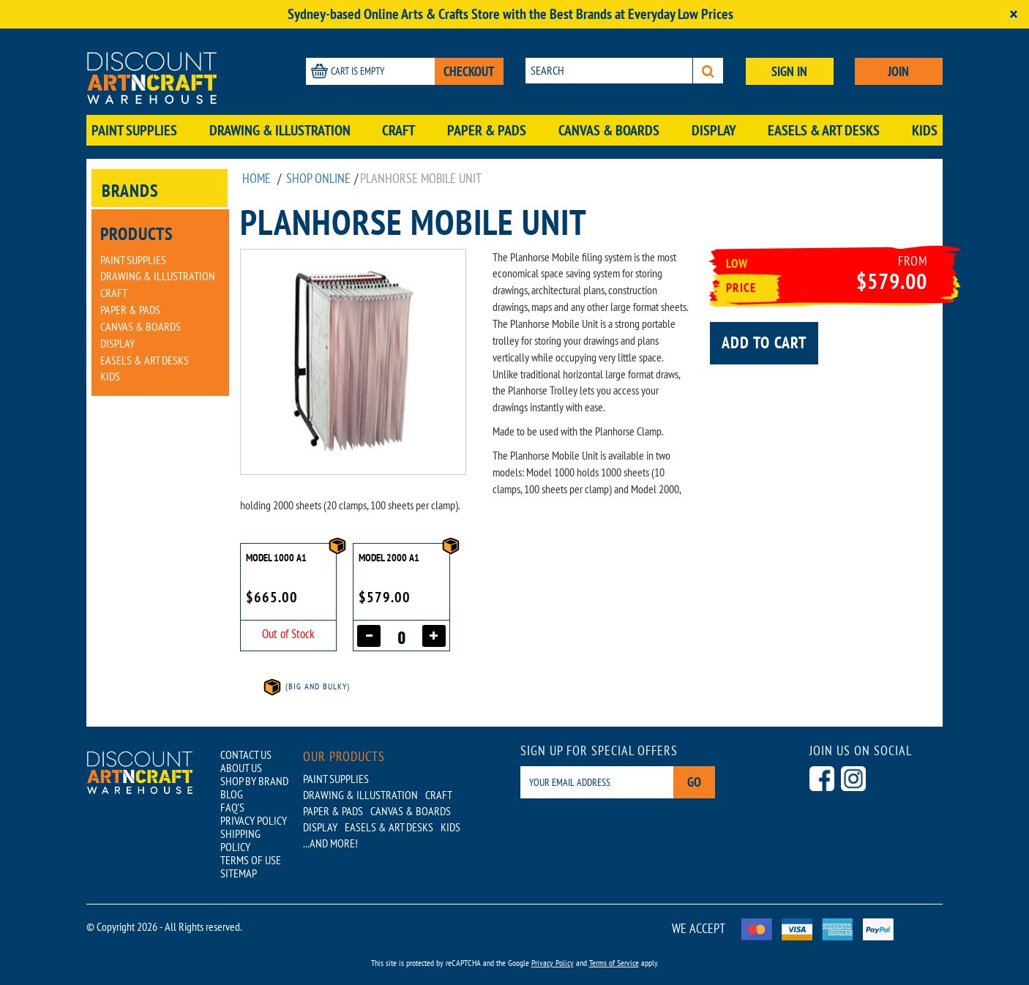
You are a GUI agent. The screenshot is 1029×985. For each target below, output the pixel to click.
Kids (925, 130)
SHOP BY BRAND (254, 781)
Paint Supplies (134, 130)
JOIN (898, 71)
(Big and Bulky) (306, 686)
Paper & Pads (486, 130)
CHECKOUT (469, 71)
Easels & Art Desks (824, 130)
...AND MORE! (330, 843)
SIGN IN (789, 71)
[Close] (1013, 14)
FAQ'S (232, 807)
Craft (398, 130)
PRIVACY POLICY (253, 820)
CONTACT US (246, 754)
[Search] (708, 70)
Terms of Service (614, 962)
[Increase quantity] (434, 636)
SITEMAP (238, 873)
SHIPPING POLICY (240, 840)
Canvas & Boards (608, 130)
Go (694, 782)
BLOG (231, 794)
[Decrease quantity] (369, 636)
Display (714, 130)
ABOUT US (241, 767)
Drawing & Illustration (280, 130)
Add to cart (764, 342)
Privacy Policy (552, 962)
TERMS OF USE (250, 860)
